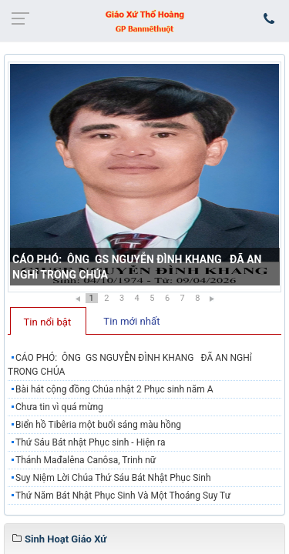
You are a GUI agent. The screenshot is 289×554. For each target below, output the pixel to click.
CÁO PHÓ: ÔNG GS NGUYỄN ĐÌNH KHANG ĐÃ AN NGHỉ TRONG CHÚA (130, 364)
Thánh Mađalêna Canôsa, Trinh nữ (85, 460)
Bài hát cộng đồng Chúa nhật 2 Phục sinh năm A (114, 389)
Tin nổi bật (48, 322)
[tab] (48, 321)
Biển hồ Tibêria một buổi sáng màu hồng (98, 424)
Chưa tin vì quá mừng (59, 407)
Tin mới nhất (131, 321)
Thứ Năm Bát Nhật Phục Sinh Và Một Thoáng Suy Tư (122, 495)
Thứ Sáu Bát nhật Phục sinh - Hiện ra (90, 442)
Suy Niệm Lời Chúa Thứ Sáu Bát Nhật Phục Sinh (113, 477)
